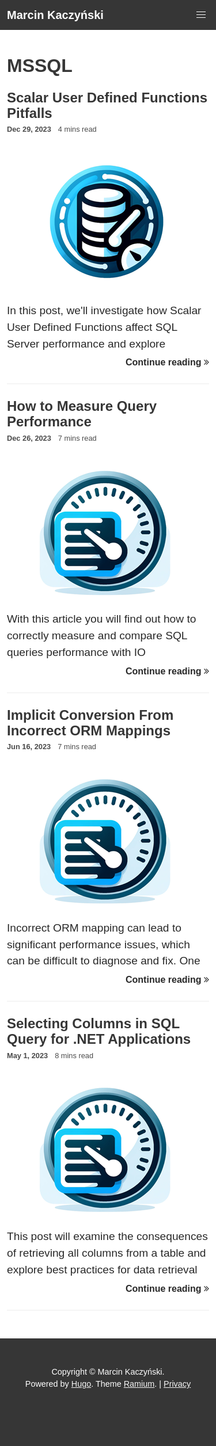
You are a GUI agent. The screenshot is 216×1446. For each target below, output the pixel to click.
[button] (201, 15)
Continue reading (167, 362)
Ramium (139, 1383)
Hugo (81, 1383)
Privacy (177, 1383)
